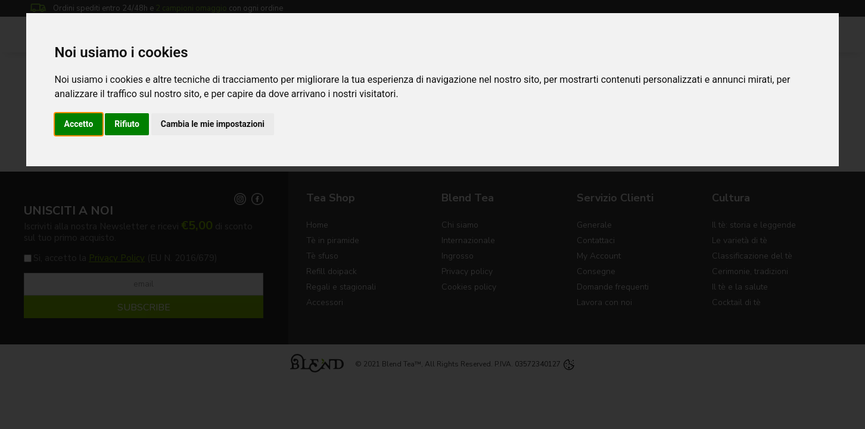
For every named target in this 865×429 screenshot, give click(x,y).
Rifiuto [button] (126, 124)
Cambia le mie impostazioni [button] (213, 124)
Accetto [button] (79, 124)
